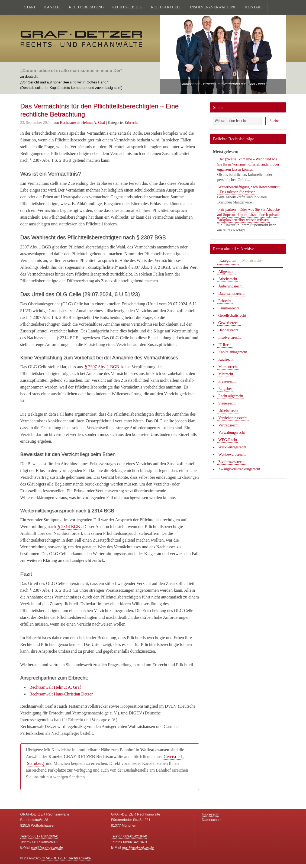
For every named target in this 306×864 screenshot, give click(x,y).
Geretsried (173, 756)
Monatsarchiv (252, 260)
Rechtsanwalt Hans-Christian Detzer (61, 694)
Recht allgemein (230, 396)
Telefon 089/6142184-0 (129, 836)
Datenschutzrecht (231, 294)
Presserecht (227, 381)
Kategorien (228, 260)
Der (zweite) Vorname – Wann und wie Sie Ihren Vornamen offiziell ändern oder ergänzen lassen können (248, 164)
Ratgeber (225, 389)
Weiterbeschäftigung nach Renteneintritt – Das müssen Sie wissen (248, 189)
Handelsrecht (228, 330)
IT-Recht (225, 345)
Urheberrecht (228, 411)
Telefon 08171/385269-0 (39, 836)
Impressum (210, 814)
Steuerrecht (227, 403)
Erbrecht (131, 123)
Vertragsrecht (228, 425)
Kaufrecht (226, 359)
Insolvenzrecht (229, 337)
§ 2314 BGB (69, 526)
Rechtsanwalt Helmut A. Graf (55, 687)
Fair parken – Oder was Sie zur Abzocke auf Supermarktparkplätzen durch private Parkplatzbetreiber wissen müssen (248, 215)
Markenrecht (228, 367)
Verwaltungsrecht (231, 433)
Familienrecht (229, 308)
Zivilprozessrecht (231, 462)
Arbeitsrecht (227, 279)
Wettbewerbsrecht (232, 454)
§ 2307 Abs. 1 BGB (102, 366)
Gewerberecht (229, 323)
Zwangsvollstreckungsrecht (239, 469)
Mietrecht (225, 374)
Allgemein (226, 272)
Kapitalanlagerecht (232, 352)
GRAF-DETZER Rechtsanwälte (66, 858)
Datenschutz (211, 820)
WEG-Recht (227, 440)
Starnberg (35, 763)
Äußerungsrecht (230, 286)
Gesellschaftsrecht (232, 315)
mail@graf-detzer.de (47, 847)
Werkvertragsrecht (232, 447)
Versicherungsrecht (232, 418)
